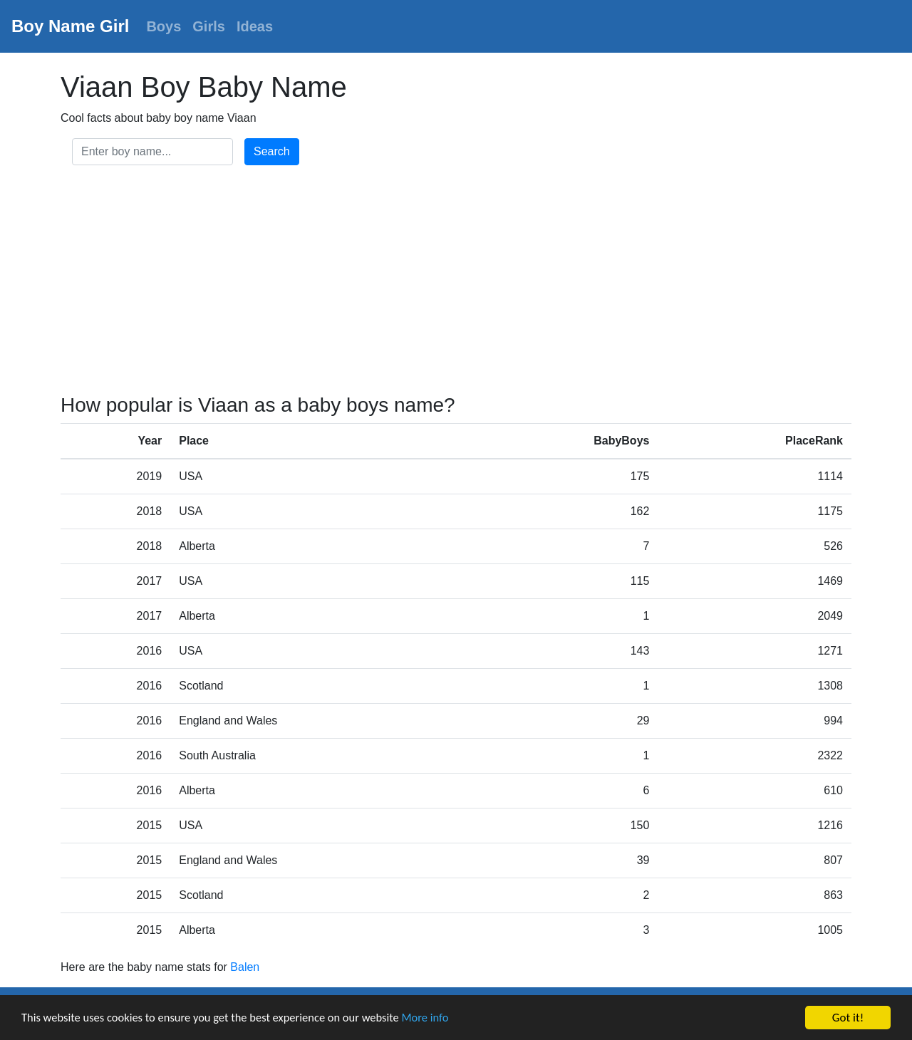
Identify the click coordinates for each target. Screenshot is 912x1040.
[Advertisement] (456, 282)
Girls (208, 26)
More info (438, 1019)
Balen (244, 967)
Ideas (255, 26)
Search (272, 151)
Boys (163, 26)
